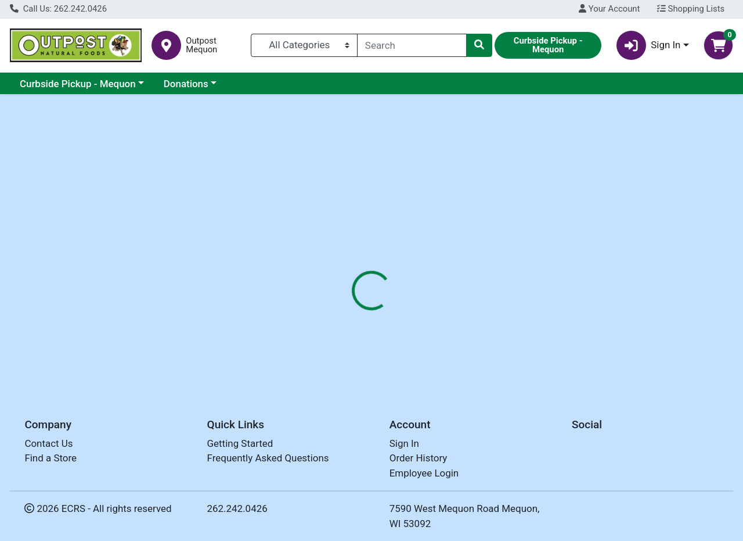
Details (342, 252)
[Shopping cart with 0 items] (718, 45)
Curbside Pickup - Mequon (78, 83)
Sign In (404, 446)
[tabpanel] (526, 323)
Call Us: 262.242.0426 (58, 8)
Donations (186, 83)
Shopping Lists (690, 8)
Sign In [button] (648, 45)
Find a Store (50, 461)
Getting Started (240, 446)
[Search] (412, 45)
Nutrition (393, 252)
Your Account (609, 8)
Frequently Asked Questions (268, 461)
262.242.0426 (237, 511)
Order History (418, 461)
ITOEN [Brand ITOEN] (446, 325)
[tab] (342, 252)
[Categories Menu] (304, 45)
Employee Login (424, 476)
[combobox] (412, 45)
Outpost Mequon (201, 45)
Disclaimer (452, 252)
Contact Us (48, 446)
